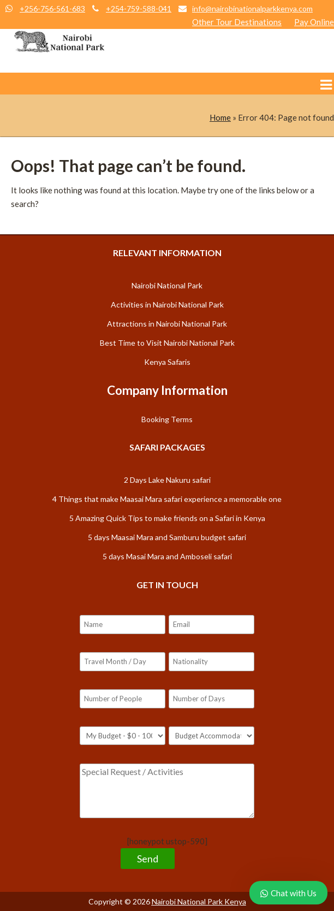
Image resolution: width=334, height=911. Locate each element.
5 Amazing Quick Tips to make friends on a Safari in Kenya (167, 518)
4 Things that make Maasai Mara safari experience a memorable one (167, 499)
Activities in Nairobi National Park (167, 304)
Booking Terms (167, 419)
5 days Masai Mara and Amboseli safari (167, 556)
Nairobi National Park (167, 285)
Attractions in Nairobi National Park (167, 323)
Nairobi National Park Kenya (199, 901)
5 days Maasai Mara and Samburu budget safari (167, 537)
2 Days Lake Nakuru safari (167, 479)
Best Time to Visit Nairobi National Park (167, 342)
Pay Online (314, 22)
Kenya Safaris (167, 361)
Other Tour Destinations (237, 22)
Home (220, 117)
